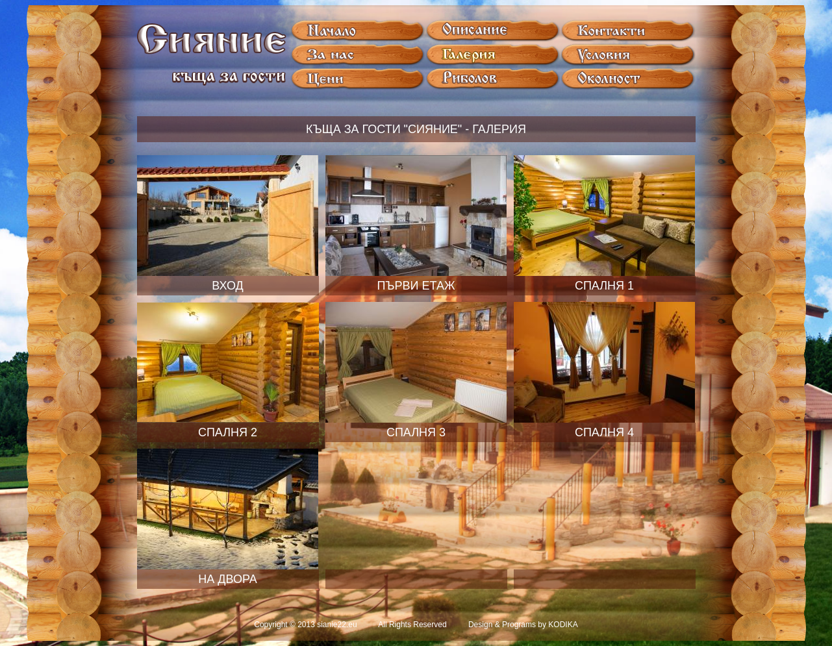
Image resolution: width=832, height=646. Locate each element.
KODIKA (562, 624)
